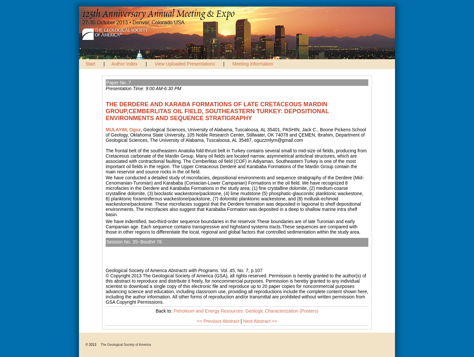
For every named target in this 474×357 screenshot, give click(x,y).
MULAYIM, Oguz (123, 129)
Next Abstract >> (260, 321)
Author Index (124, 63)
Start (90, 63)
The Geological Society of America (126, 344)
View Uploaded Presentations (185, 63)
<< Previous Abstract (218, 321)
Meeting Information (252, 63)
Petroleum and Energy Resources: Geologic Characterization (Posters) (183, 249)
